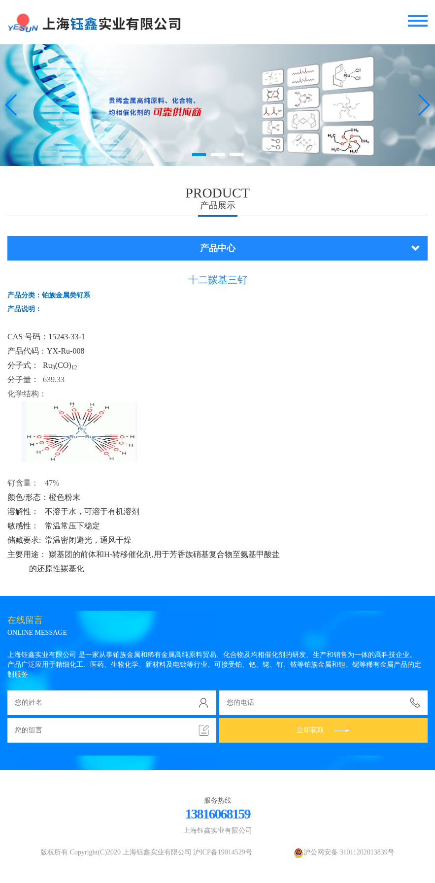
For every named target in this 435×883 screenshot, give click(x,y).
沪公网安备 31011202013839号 (344, 852)
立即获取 (323, 730)
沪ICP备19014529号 (222, 852)
